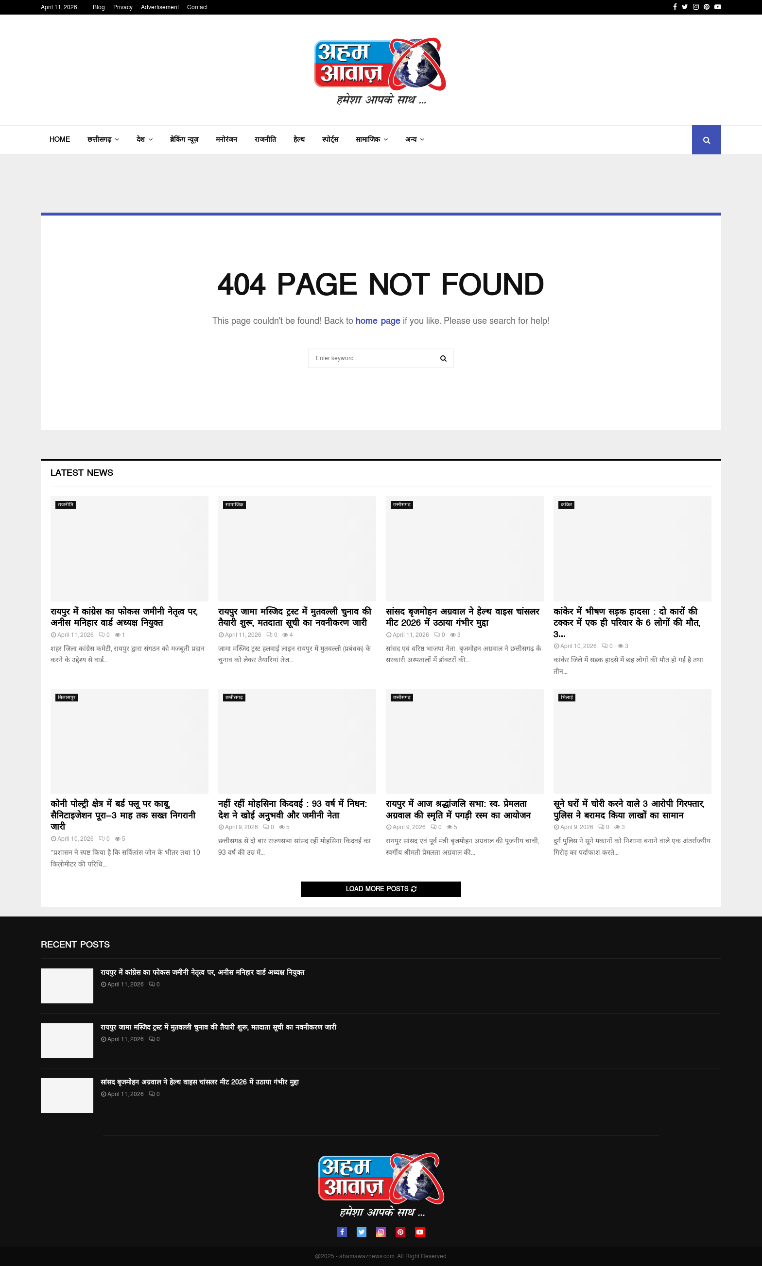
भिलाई (567, 697)
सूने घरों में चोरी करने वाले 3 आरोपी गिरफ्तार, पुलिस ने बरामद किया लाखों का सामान (629, 810)
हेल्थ (299, 139)
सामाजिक (368, 139)
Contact (197, 7)
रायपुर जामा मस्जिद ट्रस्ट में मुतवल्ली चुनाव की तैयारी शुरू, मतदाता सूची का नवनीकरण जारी (294, 617)
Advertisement (160, 7)
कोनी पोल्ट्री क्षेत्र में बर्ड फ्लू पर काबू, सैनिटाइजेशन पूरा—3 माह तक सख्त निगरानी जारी (123, 816)
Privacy (123, 7)
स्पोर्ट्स (330, 139)
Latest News (82, 473)
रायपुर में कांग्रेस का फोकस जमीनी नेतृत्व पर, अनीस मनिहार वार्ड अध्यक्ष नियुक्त (124, 617)
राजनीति (265, 139)
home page (378, 321)
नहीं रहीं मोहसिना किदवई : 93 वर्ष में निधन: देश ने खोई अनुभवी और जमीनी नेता (292, 810)
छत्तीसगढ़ (99, 139)
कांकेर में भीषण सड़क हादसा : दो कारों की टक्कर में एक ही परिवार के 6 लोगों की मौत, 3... (627, 623)
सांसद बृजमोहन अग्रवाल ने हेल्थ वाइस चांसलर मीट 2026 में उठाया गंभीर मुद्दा (462, 617)
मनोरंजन (226, 139)
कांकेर (566, 504)
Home (60, 139)
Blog (99, 7)
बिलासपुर (66, 697)
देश (141, 139)
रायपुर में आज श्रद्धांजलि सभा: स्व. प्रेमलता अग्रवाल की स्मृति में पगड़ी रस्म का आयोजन (458, 810)
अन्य (410, 139)
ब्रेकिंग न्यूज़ (184, 139)
